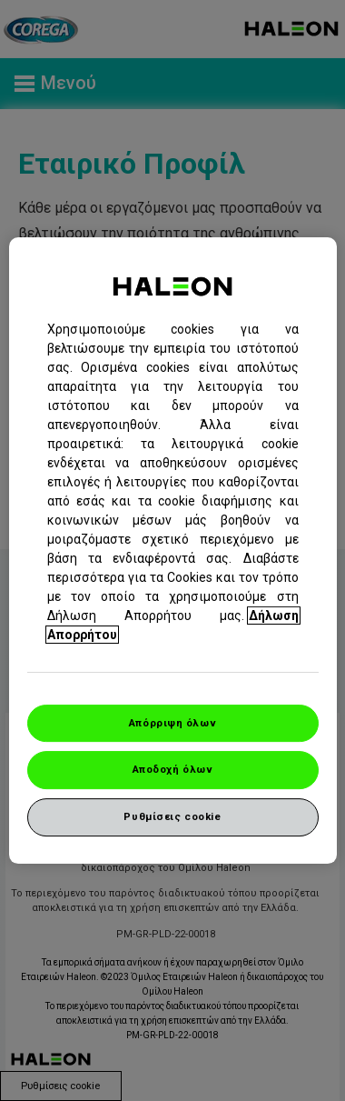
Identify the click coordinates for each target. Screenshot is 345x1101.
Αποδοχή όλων (173, 770)
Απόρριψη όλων (172, 722)
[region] (173, 551)
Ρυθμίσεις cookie (172, 816)
